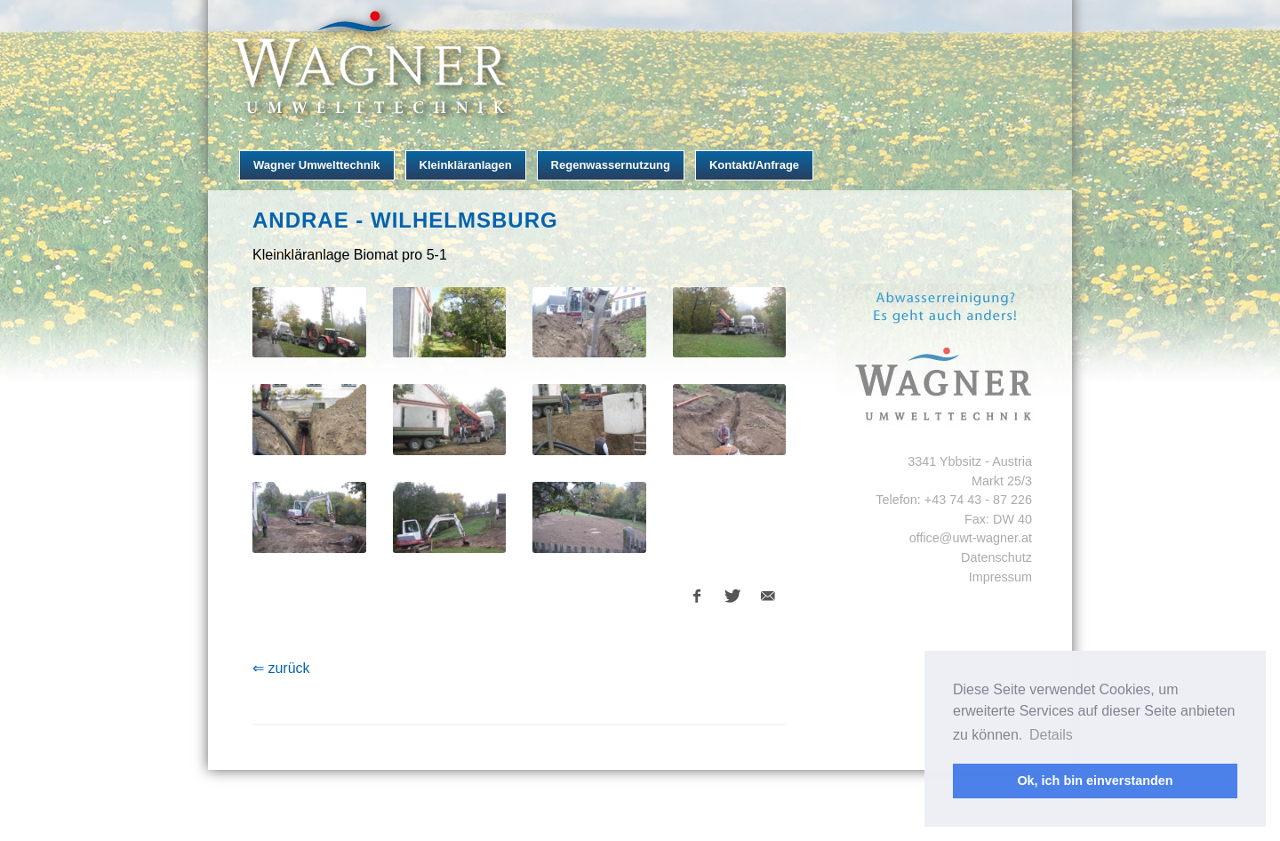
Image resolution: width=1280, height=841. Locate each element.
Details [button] (1051, 734)
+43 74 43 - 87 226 (978, 500)
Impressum (1000, 577)
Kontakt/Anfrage (754, 165)
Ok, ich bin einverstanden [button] (1094, 780)
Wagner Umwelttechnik (316, 165)
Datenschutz (996, 557)
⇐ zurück (281, 668)
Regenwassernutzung (610, 165)
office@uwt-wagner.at (970, 538)
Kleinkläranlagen (466, 165)
